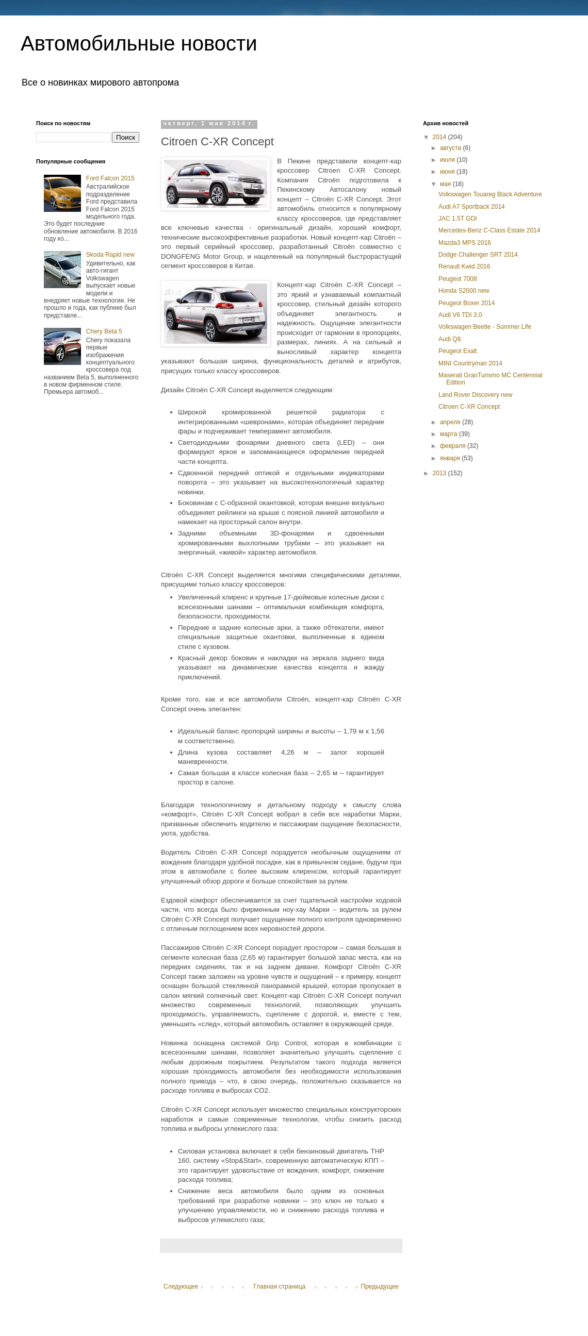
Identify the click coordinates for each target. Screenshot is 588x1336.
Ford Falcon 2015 (110, 178)
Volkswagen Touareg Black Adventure (490, 194)
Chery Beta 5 (104, 331)
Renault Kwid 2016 (464, 266)
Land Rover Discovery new (475, 394)
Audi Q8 (449, 339)
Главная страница (280, 1286)
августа (451, 148)
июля (448, 159)
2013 (440, 473)
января (451, 458)
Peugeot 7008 (457, 278)
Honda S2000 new (463, 290)
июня (448, 171)
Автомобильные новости (139, 43)
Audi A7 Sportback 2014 (471, 206)
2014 (440, 137)
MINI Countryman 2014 (470, 363)
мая (446, 184)
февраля (453, 445)
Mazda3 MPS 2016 (464, 242)
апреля (451, 422)
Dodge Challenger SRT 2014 (478, 254)
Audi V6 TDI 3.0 (460, 315)
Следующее (181, 1286)
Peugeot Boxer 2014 (466, 303)
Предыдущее (380, 1286)
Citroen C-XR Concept (469, 406)
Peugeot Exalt (457, 351)
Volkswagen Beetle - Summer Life (484, 326)
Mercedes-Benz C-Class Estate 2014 (489, 230)
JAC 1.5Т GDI (457, 218)
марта (449, 434)
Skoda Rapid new (110, 254)
